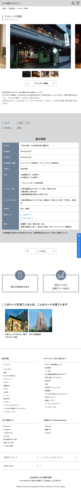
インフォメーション (9, 412)
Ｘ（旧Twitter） (8, 433)
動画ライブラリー (50, 400)
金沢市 (21, 123)
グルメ (6, 389)
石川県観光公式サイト (11, 3)
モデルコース (8, 379)
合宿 (46, 384)
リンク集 (47, 371)
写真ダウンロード (50, 397)
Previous (5, 46)
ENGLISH (48, 426)
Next (76, 46)
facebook (7, 426)
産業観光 (48, 391)
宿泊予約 (12, 8)
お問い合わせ (9, 466)
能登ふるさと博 (8, 442)
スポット (6, 382)
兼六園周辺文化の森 (10, 439)
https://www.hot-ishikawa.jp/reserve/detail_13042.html (16, 323)
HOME (4, 8)
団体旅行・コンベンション (53, 387)
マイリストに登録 (41, 83)
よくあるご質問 (8, 446)
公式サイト (27, 214)
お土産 (6, 392)
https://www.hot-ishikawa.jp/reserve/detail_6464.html (40, 322)
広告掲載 (48, 368)
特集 (5, 372)
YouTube (7, 436)
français (48, 433)
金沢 (28, 123)
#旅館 (19, 128)
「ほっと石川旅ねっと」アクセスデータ (56, 394)
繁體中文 (48, 429)
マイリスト (7, 364)
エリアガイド (7, 369)
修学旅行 (48, 381)
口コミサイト (28, 218)
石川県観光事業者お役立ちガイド (55, 374)
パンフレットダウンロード (11, 405)
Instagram (7, 429)
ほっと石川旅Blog (9, 376)
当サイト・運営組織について (53, 364)
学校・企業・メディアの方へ (53, 377)
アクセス (6, 402)
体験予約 (6, 386)
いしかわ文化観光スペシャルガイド (15, 408)
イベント (6, 395)
